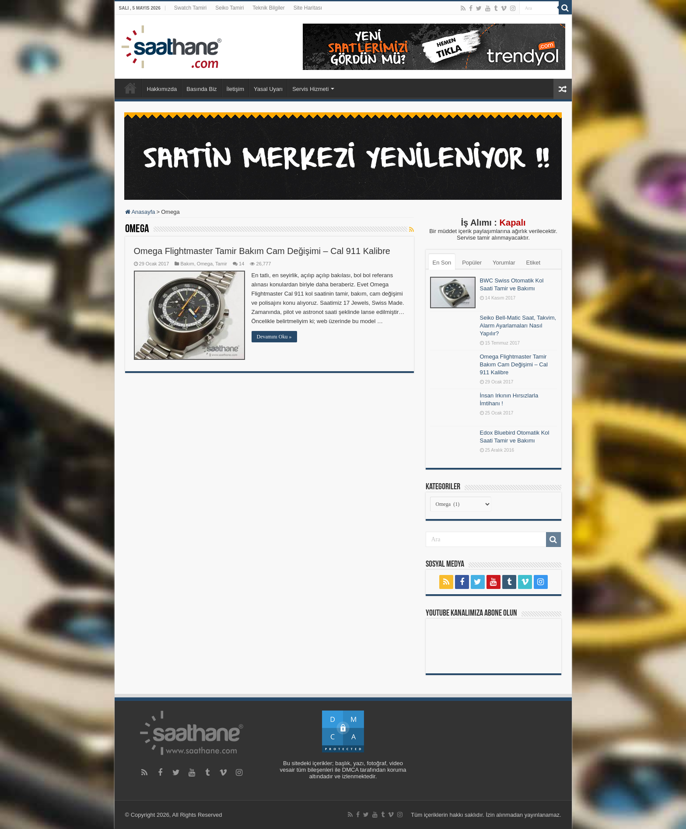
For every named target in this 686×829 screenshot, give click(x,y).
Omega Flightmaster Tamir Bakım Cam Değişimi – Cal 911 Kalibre (262, 251)
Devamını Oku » (274, 337)
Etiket (533, 262)
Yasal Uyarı (268, 89)
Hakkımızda (162, 89)
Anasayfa (130, 88)
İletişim (235, 89)
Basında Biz (201, 89)
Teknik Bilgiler (268, 8)
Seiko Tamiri (229, 8)
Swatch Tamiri (190, 8)
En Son (442, 262)
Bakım (187, 263)
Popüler (472, 262)
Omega (205, 263)
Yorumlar (504, 262)
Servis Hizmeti (310, 89)
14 (241, 263)
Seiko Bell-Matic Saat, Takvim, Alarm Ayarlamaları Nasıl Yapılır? (518, 325)
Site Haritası (308, 8)
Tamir (221, 263)
